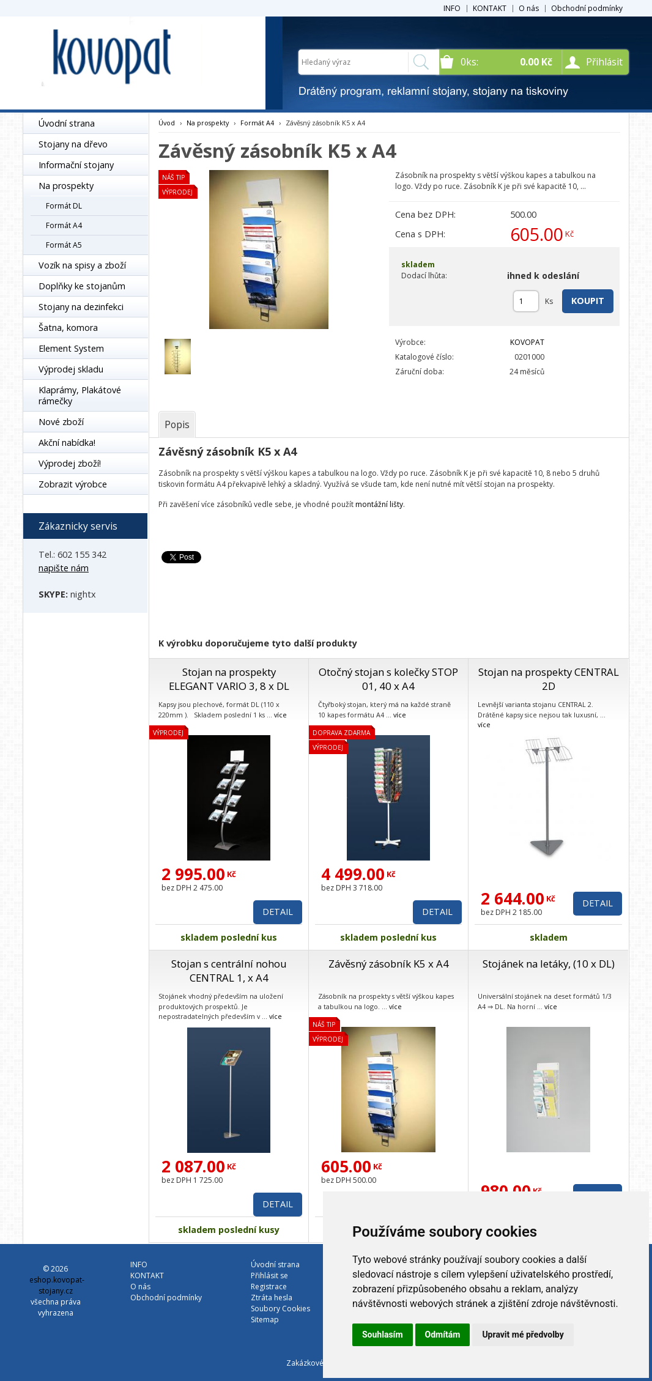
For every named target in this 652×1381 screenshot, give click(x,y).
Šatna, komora (68, 327)
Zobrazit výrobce (73, 484)
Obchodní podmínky (587, 8)
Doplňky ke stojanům (82, 286)
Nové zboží (61, 422)
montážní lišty (379, 504)
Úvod (166, 122)
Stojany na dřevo (73, 144)
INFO (452, 8)
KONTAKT (489, 8)
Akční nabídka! (67, 442)
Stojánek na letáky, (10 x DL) (549, 964)
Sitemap (265, 1319)
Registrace (269, 1286)
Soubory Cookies (280, 1308)
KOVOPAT (527, 342)
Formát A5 (64, 245)
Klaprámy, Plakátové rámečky (80, 395)
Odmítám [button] (443, 1334)
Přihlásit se (269, 1275)
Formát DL (64, 206)
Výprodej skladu (71, 369)
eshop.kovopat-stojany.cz (56, 1285)
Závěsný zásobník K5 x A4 (388, 964)
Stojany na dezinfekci (81, 307)
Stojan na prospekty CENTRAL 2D (548, 679)
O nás (529, 8)
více (280, 714)
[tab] (177, 424)
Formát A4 (64, 225)
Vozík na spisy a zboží (82, 265)
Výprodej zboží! (70, 463)
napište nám (64, 568)
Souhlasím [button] (382, 1334)
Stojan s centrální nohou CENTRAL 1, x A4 (229, 971)
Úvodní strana (67, 123)
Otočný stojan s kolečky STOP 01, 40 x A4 (388, 679)
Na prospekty (66, 185)
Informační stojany (76, 165)
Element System (71, 348)
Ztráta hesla (271, 1297)
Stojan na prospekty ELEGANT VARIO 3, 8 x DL (229, 679)
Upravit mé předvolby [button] (522, 1334)
